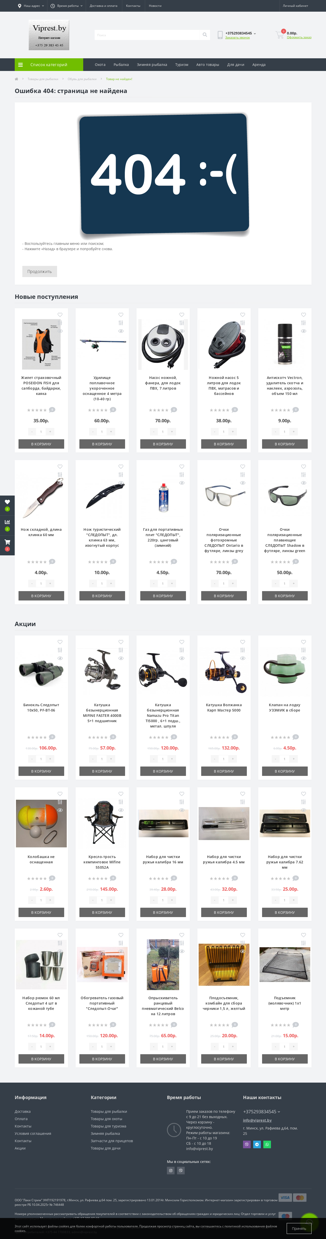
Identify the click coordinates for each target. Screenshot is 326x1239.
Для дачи (235, 64)
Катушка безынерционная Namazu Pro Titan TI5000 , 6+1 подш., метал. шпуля (163, 715)
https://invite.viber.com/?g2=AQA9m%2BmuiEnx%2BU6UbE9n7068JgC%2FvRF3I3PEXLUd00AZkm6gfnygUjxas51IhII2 (181, 1170)
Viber (247, 1144)
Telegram (257, 1144)
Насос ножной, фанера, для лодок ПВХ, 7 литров (163, 383)
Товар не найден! (119, 79)
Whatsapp (267, 1144)
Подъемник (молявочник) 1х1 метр (284, 1003)
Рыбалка (121, 64)
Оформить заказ (299, 37)
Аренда (259, 64)
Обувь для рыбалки (82, 79)
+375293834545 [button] (261, 1112)
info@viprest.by (257, 1120)
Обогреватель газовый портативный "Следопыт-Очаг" (102, 1003)
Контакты (133, 6)
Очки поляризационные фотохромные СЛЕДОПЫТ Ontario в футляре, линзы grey (223, 540)
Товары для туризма (108, 1126)
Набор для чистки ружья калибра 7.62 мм (284, 862)
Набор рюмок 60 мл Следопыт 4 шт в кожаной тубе (41, 1003)
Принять (299, 1228)
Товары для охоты (106, 1118)
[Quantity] (41, 431)
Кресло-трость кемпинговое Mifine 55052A (102, 862)
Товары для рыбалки (43, 79)
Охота (100, 64)
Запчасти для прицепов (112, 1140)
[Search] (204, 35)
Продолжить (39, 271)
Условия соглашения (33, 1133)
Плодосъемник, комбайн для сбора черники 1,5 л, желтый (224, 1003)
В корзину (41, 444)
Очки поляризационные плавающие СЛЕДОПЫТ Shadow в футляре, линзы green (284, 540)
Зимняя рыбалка (152, 64)
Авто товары (207, 64)
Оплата (21, 1118)
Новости (155, 6)
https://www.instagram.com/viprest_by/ (170, 1170)
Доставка (23, 1111)
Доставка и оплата (103, 6)
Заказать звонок (237, 37)
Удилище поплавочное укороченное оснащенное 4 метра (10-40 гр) (102, 388)
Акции (20, 1148)
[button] (7, 545)
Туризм (181, 64)
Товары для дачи (106, 1148)
